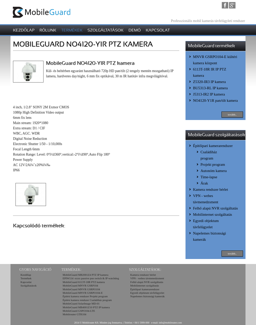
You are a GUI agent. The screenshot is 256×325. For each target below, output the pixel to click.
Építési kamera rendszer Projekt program (85, 296)
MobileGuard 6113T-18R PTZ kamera (83, 282)
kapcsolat (158, 30)
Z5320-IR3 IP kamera (209, 82)
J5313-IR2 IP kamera (209, 94)
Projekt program (212, 164)
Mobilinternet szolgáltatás (212, 214)
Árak (204, 183)
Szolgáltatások (28, 285)
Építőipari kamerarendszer (213, 146)
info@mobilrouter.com (170, 322)
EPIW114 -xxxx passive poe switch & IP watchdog (90, 278)
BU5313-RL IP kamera (210, 88)
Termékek (26, 278)
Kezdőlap (25, 274)
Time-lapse (208, 177)
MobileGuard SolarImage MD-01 (81, 303)
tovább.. (232, 114)
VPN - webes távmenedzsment (147, 278)
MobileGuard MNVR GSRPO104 (81, 289)
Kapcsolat (26, 282)
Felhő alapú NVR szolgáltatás (215, 208)
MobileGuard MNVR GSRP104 (80, 285)
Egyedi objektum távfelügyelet (147, 292)
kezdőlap (23, 30)
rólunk (48, 30)
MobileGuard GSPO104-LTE (78, 310)
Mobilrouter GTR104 (74, 314)
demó (134, 30)
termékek (71, 30)
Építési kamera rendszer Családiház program (87, 300)
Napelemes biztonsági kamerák (147, 296)
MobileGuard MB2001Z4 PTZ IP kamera (85, 274)
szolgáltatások (106, 30)
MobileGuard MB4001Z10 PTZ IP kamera (86, 307)
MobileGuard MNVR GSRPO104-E (82, 292)
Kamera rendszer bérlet (210, 190)
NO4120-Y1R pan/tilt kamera (215, 100)
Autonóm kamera (213, 171)
